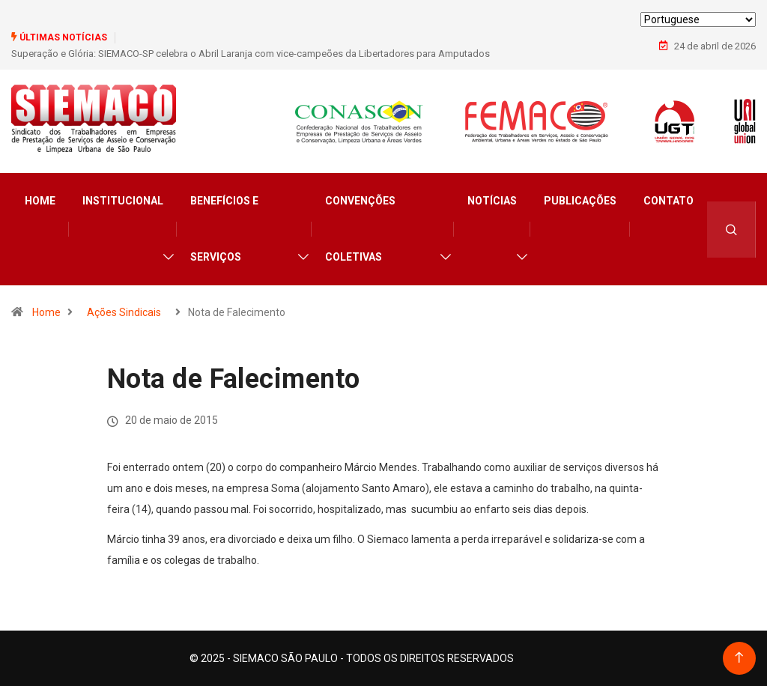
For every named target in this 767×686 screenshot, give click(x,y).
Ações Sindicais (124, 312)
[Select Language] (698, 19)
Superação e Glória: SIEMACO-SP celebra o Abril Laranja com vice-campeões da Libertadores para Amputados (250, 53)
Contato (668, 201)
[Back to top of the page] (739, 658)
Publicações (580, 201)
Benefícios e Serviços (224, 229)
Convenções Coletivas (360, 229)
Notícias (492, 201)
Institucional (122, 201)
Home (40, 201)
